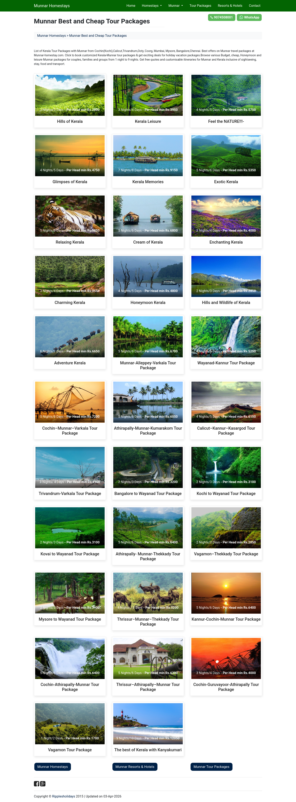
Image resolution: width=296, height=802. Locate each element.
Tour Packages (200, 6)
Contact (254, 6)
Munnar (174, 6)
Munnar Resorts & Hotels (135, 767)
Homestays (150, 6)
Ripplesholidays (63, 796)
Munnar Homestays (52, 5)
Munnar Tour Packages (211, 767)
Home (130, 6)
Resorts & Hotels (230, 6)
